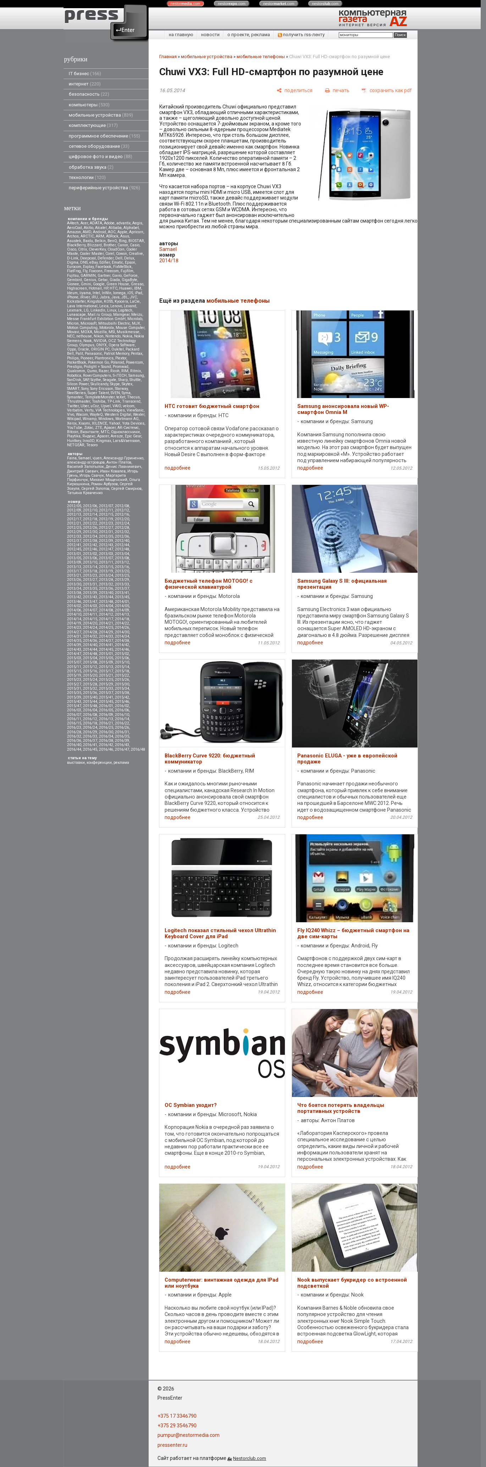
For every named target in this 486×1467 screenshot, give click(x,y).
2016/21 (106, 723)
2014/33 (106, 636)
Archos (73, 236)
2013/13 (74, 567)
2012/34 (90, 536)
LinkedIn (97, 310)
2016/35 (122, 736)
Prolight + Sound (97, 366)
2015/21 (106, 675)
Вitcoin (72, 432)
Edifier (104, 262)
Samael (84, 458)
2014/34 (122, 636)
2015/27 (74, 684)
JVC (133, 297)
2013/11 (106, 562)
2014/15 (90, 619)
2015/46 (122, 701)
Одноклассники (125, 432)
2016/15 (74, 723)
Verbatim (75, 410)
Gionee (73, 284)
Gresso (137, 284)
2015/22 (122, 675)
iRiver (85, 297)
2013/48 (106, 601)
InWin (106, 293)
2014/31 (74, 636)
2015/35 (74, 692)
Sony (84, 388)
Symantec (75, 397)
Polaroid (117, 362)
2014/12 (106, 614)
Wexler (138, 414)
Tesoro (92, 445)
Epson (130, 262)
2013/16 (122, 567)
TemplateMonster (100, 397)
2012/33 (74, 536)
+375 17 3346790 (177, 1416)
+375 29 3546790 (177, 1425)
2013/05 (74, 558)
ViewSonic (135, 410)
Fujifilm (127, 271)
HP (106, 288)
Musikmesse (128, 332)
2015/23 (74, 679)
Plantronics (104, 358)
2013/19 (106, 571)
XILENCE (99, 423)
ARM (100, 236)
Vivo (70, 414)
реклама (121, 762)
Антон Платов (118, 462)
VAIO (116, 406)
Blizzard (94, 245)
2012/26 (90, 527)
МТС (105, 432)
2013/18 (90, 571)
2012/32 (122, 532)
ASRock (112, 236)
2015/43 (74, 701)
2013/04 (122, 553)
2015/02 (122, 653)
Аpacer (110, 427)
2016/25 (106, 727)
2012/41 (74, 545)
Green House (117, 284)
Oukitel (117, 349)
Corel (109, 253)
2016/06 (122, 710)
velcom (128, 406)
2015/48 (90, 706)
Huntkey (74, 440)
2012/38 (90, 540)
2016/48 (138, 749)
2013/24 (106, 575)
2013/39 (90, 592)
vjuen (97, 458)
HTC (113, 288)
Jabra (105, 297)
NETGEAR (75, 445)
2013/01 (74, 553)
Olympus (86, 345)
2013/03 (106, 553)
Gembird (74, 280)
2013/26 (74, 579)
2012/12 (122, 510)
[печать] (337, 90)
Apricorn (136, 232)
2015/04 (90, 658)
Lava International (82, 306)
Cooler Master (92, 253)
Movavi (73, 332)
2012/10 (90, 510)
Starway (121, 388)
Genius (90, 280)
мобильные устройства (101, 115)
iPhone (72, 297)
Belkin (100, 241)
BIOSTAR (136, 241)
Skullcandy (99, 384)
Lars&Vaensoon (126, 440)
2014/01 (122, 601)
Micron (73, 323)
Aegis (137, 223)
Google (99, 284)
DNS (84, 262)
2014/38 (122, 640)
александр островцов (86, 462)
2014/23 (74, 627)
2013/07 (106, 558)
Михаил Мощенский (108, 479)
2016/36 (74, 740)
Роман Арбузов (104, 484)
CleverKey (97, 249)
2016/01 (106, 706)
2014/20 (90, 623)
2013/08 (122, 558)
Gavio (117, 275)
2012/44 (122, 545)
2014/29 (106, 632)
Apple (122, 232)
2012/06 (90, 506)
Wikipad (74, 418)
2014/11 (90, 614)
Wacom (82, 414)
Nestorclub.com (249, 1458)
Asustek (74, 241)
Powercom (134, 362)
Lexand (130, 306)
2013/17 (74, 571)
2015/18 (122, 671)
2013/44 (106, 597)
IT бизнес (85, 73)
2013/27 (90, 579)
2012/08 (122, 506)
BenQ (112, 241)
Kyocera (121, 301)
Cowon (121, 253)
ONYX (101, 345)
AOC (112, 232)
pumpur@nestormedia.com (189, 1435)
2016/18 (90, 723)
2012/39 (106, 540)
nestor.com (185, 3)
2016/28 (74, 732)
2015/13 (106, 667)
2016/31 (122, 732)
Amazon (74, 232)
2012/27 (106, 527)
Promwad (120, 366)
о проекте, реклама (248, 34)
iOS (130, 293)
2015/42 (122, 697)
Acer (84, 223)
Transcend (131, 401)
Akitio (88, 227)
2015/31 (74, 688)
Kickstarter (76, 301)
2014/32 (90, 636)
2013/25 (122, 575)
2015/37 (106, 692)
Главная (168, 56)
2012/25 (74, 527)
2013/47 (90, 601)
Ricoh (115, 371)
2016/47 (122, 749)
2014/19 (74, 623)
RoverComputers (97, 375)
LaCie (135, 301)
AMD (87, 232)
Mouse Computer (130, 327)
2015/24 (90, 679)
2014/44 (90, 649)
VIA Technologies (110, 410)
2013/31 (90, 584)
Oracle (83, 349)
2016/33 (90, 736)
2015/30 (122, 684)
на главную (181, 34)
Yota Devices (133, 423)
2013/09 (74, 562)
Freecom (111, 271)
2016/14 (122, 719)
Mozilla (100, 332)
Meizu (136, 314)
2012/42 (90, 545)
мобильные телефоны (261, 56)
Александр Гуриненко (123, 458)
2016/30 (106, 732)
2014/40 (90, 645)
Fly (85, 271)
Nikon (99, 336)
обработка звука (91, 167)
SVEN (115, 393)
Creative (136, 253)
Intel (96, 293)
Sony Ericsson (101, 388)
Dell (118, 258)
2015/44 (90, 701)
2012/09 (74, 510)
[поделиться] (294, 90)
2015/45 (106, 701)
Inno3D (88, 440)
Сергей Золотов (95, 488)
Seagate (109, 379)
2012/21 (74, 523)
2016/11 (74, 719)
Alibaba (115, 227)
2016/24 (90, 727)
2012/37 (74, 540)
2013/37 (122, 588)
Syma (126, 393)
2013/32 (106, 584)
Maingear (121, 314)
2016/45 (90, 749)
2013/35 (90, 588)
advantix (123, 223)
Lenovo (116, 306)
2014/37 (106, 640)
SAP (86, 379)
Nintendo (113, 336)
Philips (73, 358)
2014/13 (122, 614)
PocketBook (76, 362)
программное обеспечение (104, 136)
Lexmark (74, 310)
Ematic (117, 262)
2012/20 (122, 519)
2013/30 (74, 584)
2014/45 (106, 649)
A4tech (73, 223)
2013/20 (122, 571)
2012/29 (74, 532)
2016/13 (106, 719)
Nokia (127, 336)
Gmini (86, 284)
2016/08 (90, 714)
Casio (134, 245)
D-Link (72, 258)
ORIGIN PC (100, 349)
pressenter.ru (172, 1445)
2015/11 (74, 667)
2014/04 (106, 606)
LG (86, 310)
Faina (72, 458)
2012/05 (74, 506)
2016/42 (106, 745)
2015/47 (74, 706)
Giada (115, 280)
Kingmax (103, 440)
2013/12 (122, 562)
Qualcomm (76, 371)
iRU (95, 297)
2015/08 (90, 662)
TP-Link (113, 401)
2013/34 (74, 588)
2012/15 (106, 514)
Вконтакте (89, 432)
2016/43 (122, 745)
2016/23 (74, 727)
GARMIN (88, 275)
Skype (115, 384)
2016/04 (90, 710)
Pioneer (87, 358)
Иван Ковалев (113, 471)
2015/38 (122, 692)
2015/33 (106, 688)
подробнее (177, 468)
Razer (104, 371)
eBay (93, 262)
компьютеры (89, 104)
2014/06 (74, 610)
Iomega (119, 293)
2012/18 (90, 519)
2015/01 (106, 653)
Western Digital (118, 414)
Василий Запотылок (85, 466)
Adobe (109, 223)
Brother (110, 245)
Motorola (106, 327)
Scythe (95, 379)
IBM (137, 288)
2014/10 (74, 614)
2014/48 (90, 653)
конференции (99, 762)
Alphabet (131, 227)
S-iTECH (120, 375)
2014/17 (106, 619)
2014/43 (74, 649)
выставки (76, 762)
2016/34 (106, 736)
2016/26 (122, 727)
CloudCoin (116, 249)
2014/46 (122, 649)
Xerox (72, 423)
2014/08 (106, 610)
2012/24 (122, 523)
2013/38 (74, 592)
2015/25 (106, 679)
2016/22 (122, 723)
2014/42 (122, 645)
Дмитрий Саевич (82, 471)
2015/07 (74, 662)
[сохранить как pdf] (387, 90)
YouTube (74, 427)
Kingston (94, 301)
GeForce (130, 275)
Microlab (134, 319)
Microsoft (88, 323)
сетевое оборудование (99, 146)
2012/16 (122, 514)
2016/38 (106, 740)
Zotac (88, 427)
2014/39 (74, 645)
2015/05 (106, 658)
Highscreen (77, 288)
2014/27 (74, 632)
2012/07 (106, 506)
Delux (129, 258)
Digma (72, 262)
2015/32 (90, 688)
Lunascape (76, 314)
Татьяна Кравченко (85, 493)
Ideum (72, 293)
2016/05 (106, 710)
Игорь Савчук (91, 475)
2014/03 (90, 606)
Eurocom (74, 266)
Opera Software (122, 345)
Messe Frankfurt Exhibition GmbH (96, 319)
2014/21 (106, 623)
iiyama (85, 293)
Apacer (103, 436)
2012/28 (122, 527)
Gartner (104, 275)
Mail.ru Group (99, 314)
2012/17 (74, 519)
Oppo (71, 349)
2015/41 (106, 697)
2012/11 (106, 510)
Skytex (127, 384)
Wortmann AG (127, 418)
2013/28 (106, 579)
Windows (106, 418)
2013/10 (90, 562)
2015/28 (90, 684)
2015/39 (74, 697)
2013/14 (90, 567)
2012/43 (106, 545)
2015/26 (122, 679)
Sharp (123, 379)
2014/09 (122, 610)
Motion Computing (82, 327)
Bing (123, 241)
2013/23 (90, 575)
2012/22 (90, 523)
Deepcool (88, 258)
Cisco (71, 249)
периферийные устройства (104, 187)
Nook (87, 340)
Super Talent (98, 393)
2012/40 (122, 540)
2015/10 (122, 662)
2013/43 (90, 597)
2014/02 (74, 606)
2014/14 (74, 619)
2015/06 (122, 658)
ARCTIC (87, 236)
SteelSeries (76, 393)
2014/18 (122, 619)
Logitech (125, 310)
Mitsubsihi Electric (114, 323)
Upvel (106, 406)
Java (115, 297)
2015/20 (90, 675)
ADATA (96, 223)
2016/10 (122, 714)
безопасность (89, 94)
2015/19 (74, 675)
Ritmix (135, 371)
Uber (85, 406)
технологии (87, 177)
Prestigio (74, 366)
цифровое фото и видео (100, 156)
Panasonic (93, 353)
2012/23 (106, 523)
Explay (88, 266)
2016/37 (90, 740)
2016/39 (122, 740)
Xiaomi (84, 423)
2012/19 (106, 519)
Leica (104, 306)
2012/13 (74, 514)
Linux (111, 310)
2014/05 (122, 606)
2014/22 (122, 623)
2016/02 (122, 706)
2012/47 (106, 549)
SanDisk (74, 379)
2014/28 (90, 632)
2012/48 (122, 549)
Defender (106, 258)
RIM (124, 371)
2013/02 (90, 553)
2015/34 (122, 688)
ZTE (98, 427)
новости (210, 34)
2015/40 (90, 697)
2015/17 (106, 671)
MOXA (86, 332)
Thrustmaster (78, 401)
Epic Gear (133, 436)
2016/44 (74, 749)
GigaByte (129, 280)
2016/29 (90, 732)
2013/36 (106, 588)
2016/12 (90, 719)
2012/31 (106, 532)
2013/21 (74, 575)
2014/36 (90, 640)
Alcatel (101, 227)
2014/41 (106, 645)
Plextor (120, 358)
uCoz (94, 406)
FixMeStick (122, 266)
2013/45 (122, 597)
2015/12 (90, 667)
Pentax (136, 353)
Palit (79, 353)
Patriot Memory (116, 353)
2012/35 (106, 536)
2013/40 (106, 592)
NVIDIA (100, 340)
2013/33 (122, 584)
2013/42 (74, 597)
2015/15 (74, 671)
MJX (136, 323)
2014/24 (90, 627)
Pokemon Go (98, 362)
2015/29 (106, 684)
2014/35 (74, 640)
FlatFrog (74, 271)
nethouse (84, 336)
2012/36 (122, 536)
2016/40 (74, 745)
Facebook (103, 266)
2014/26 (122, 627)
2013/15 (106, 567)
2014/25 (106, 627)
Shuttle (135, 379)
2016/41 (90, 745)
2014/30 (122, 632)
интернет (85, 83)
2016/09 (106, 714)
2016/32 (74, 736)
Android (99, 232)
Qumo (92, 371)
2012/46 (90, 549)
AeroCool (74, 227)
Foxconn (96, 271)
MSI (112, 332)
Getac (103, 280)
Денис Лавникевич (123, 466)
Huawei (125, 288)
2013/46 (74, 601)
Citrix (82, 249)
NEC (70, 336)
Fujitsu (73, 275)
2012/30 (90, 532)
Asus (124, 236)
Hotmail (95, 288)
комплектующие (93, 125)
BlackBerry (76, 245)
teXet (120, 397)
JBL (124, 297)
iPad (138, 293)
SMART (73, 388)
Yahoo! (114, 423)
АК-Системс (128, 427)
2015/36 (90, 692)
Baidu (88, 241)
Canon (122, 245)
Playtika (74, 436)
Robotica (74, 375)
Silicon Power (78, 384)
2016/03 (74, 710)
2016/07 (74, 714)
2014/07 (90, 610)
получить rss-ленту (301, 34)
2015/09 (106, 662)
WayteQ (96, 414)
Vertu (89, 410)
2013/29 (122, 579)
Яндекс (88, 436)
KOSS (108, 301)
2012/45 (74, 549)
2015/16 (90, 671)
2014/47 (74, 653)
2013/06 (90, 558)
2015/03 (74, 658)
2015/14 (122, 667)
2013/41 (122, 592)
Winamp (89, 418)
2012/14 (90, 514)
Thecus (133, 397)
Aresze (117, 436)
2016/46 (106, 749)
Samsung (136, 375)
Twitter (73, 406)
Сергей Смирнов (126, 488)
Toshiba (98, 401)
